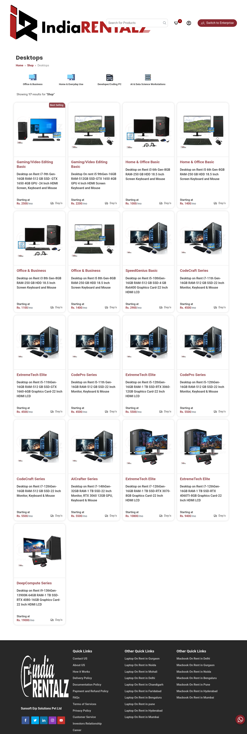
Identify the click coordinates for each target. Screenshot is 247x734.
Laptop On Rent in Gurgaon (142, 662)
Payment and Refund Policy (90, 695)
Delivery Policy (82, 682)
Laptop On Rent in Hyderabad (143, 714)
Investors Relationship (87, 727)
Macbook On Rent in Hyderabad (197, 695)
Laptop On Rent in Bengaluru (143, 701)
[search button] (164, 22)
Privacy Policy (82, 714)
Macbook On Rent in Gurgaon (196, 669)
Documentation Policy (87, 688)
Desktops (43, 65)
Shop (30, 65)
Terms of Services (84, 708)
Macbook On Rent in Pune (193, 688)
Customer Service (84, 721)
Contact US (80, 662)
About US (79, 669)
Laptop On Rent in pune (140, 708)
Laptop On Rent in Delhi (140, 682)
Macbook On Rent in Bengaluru (197, 682)
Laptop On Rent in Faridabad (143, 695)
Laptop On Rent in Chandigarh (144, 688)
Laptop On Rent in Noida (140, 669)
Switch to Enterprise (217, 23)
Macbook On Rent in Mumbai (195, 701)
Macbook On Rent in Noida (194, 675)
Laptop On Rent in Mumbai (142, 721)
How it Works (81, 675)
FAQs (76, 701)
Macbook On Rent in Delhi (193, 662)
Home (19, 65)
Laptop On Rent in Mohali (141, 675)
